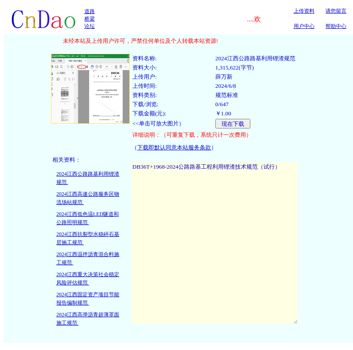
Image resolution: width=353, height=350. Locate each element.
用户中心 (304, 26)
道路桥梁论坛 (89, 18)
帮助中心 (335, 26)
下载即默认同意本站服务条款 (174, 147)
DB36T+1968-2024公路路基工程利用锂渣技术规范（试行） (215, 243)
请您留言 (335, 11)
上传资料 (304, 11)
